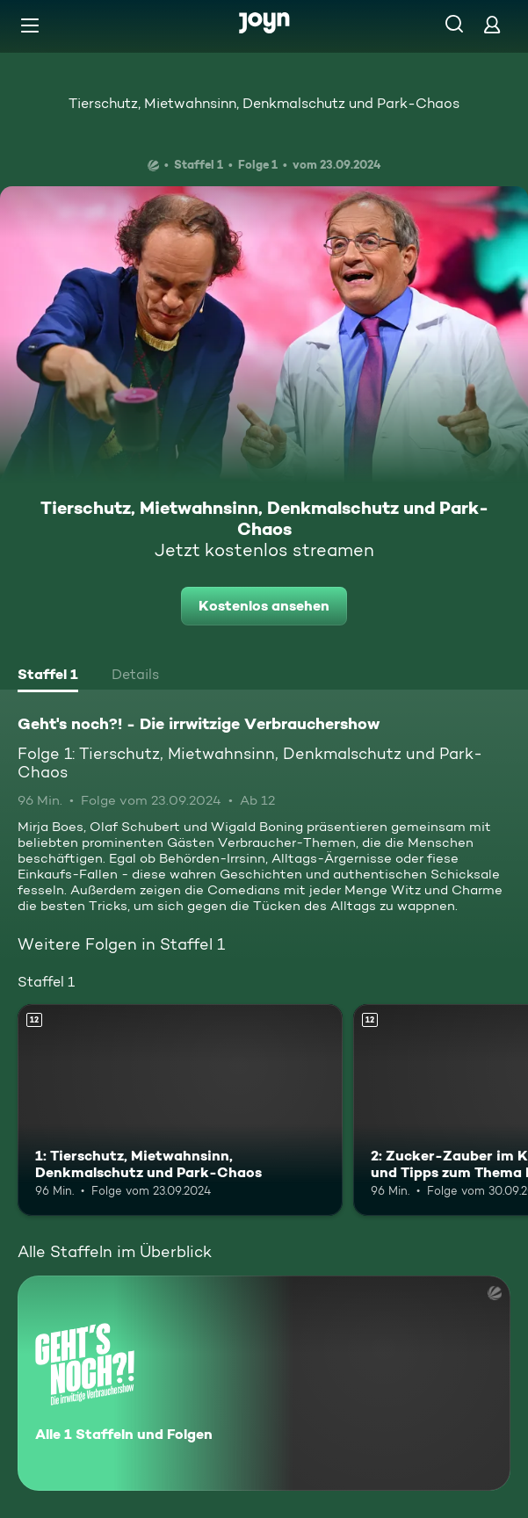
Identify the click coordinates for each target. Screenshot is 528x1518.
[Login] (492, 24)
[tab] (48, 676)
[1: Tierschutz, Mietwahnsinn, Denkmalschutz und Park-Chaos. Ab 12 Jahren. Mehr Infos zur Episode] (180, 1110)
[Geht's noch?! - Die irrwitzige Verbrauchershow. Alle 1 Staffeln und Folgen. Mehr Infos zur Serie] (264, 1383)
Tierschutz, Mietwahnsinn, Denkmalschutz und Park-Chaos (264, 103)
